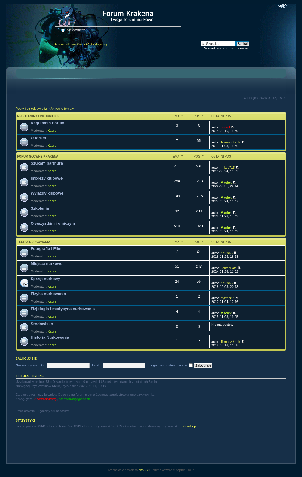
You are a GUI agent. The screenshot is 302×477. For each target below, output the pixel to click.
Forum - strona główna (70, 44)
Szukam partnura (47, 163)
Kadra (51, 130)
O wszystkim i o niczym (53, 223)
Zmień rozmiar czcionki (282, 5)
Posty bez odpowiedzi (31, 108)
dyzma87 (227, 298)
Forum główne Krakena (37, 156)
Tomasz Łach (230, 142)
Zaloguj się (100, 44)
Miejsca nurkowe (47, 263)
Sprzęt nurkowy (45, 278)
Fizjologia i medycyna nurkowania (63, 308)
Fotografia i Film (46, 248)
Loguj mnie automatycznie (171, 365)
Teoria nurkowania (33, 242)
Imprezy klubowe (47, 178)
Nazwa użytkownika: (31, 365)
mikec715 (228, 167)
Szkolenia (40, 208)
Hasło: (96, 365)
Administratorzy (45, 399)
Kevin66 (227, 253)
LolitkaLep (187, 426)
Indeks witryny (75, 30)
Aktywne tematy (62, 108)
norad (225, 127)
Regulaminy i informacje (38, 116)
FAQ (89, 44)
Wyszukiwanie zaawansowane (226, 48)
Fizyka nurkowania (48, 293)
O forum (38, 138)
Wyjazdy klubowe (47, 193)
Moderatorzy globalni (74, 399)
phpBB (143, 470)
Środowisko (42, 324)
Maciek (226, 182)
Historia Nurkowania (50, 337)
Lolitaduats (228, 268)
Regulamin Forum (47, 123)
